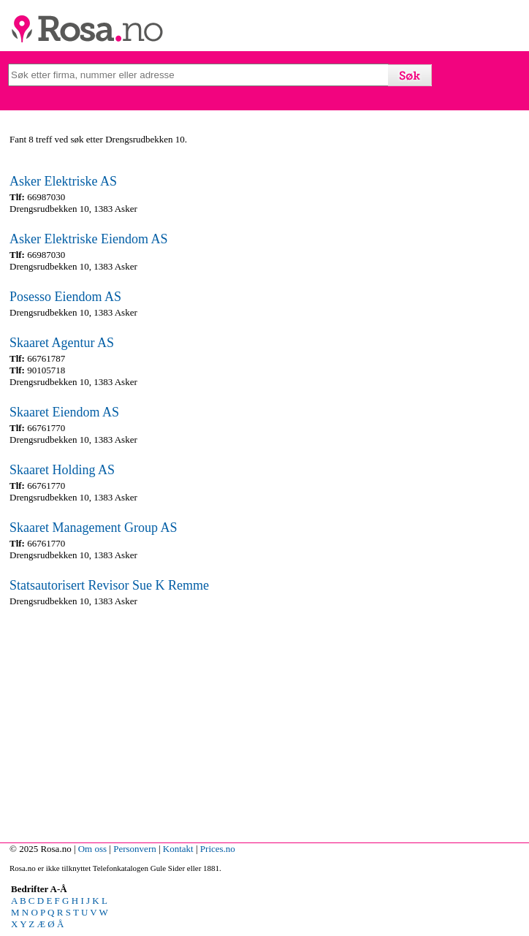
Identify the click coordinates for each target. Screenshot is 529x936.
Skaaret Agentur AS (61, 342)
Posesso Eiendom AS (65, 296)
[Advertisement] (260, 721)
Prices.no (217, 848)
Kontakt (178, 848)
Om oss (92, 848)
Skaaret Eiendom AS (64, 412)
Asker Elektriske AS (63, 181)
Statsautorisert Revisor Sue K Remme (109, 585)
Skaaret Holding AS (62, 470)
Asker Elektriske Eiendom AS (88, 239)
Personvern (134, 848)
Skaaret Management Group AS (93, 527)
